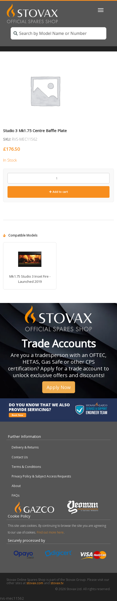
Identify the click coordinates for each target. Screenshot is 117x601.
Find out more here (50, 532)
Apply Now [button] (59, 387)
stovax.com (34, 583)
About (16, 486)
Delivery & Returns (25, 447)
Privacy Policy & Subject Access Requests (41, 476)
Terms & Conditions (26, 467)
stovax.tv (56, 583)
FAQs (15, 495)
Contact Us (20, 457)
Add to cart (58, 192)
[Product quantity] (58, 178)
